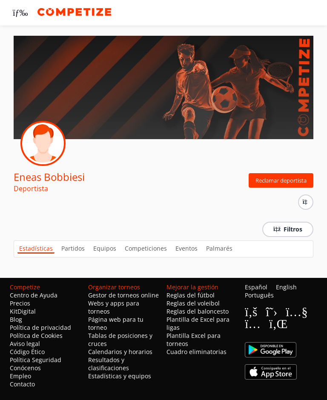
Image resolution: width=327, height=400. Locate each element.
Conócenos (25, 368)
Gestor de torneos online (123, 295)
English (286, 287)
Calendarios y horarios (120, 352)
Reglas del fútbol (190, 295)
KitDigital (23, 311)
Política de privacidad (40, 327)
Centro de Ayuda (33, 295)
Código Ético (27, 352)
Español (256, 287)
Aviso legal (25, 344)
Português (259, 295)
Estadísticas (36, 248)
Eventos (186, 248)
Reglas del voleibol (193, 303)
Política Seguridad (35, 360)
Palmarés (219, 248)
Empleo (20, 376)
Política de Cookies (36, 335)
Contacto (22, 384)
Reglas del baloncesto (197, 311)
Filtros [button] (287, 229)
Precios (20, 303)
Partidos (73, 248)
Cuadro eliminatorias (196, 352)
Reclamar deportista (281, 180)
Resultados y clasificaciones (108, 364)
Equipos (104, 248)
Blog (16, 319)
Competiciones (146, 248)
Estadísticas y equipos (119, 376)
